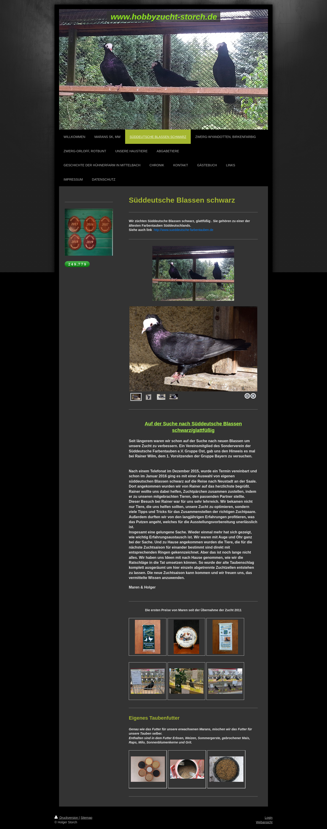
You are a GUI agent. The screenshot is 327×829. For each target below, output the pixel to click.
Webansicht (264, 822)
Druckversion (66, 817)
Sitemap (86, 817)
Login (268, 817)
